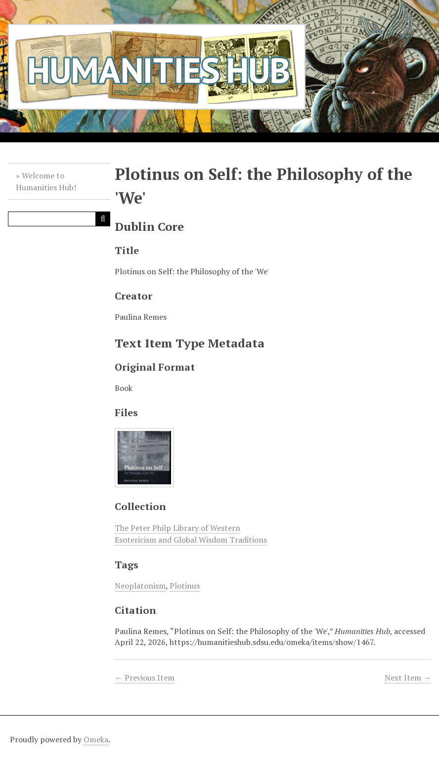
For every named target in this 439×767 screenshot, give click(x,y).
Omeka (96, 739)
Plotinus (185, 585)
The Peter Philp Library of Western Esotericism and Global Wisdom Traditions (191, 533)
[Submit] (102, 219)
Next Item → (408, 677)
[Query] (59, 219)
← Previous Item (145, 677)
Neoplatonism (140, 585)
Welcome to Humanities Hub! (46, 181)
